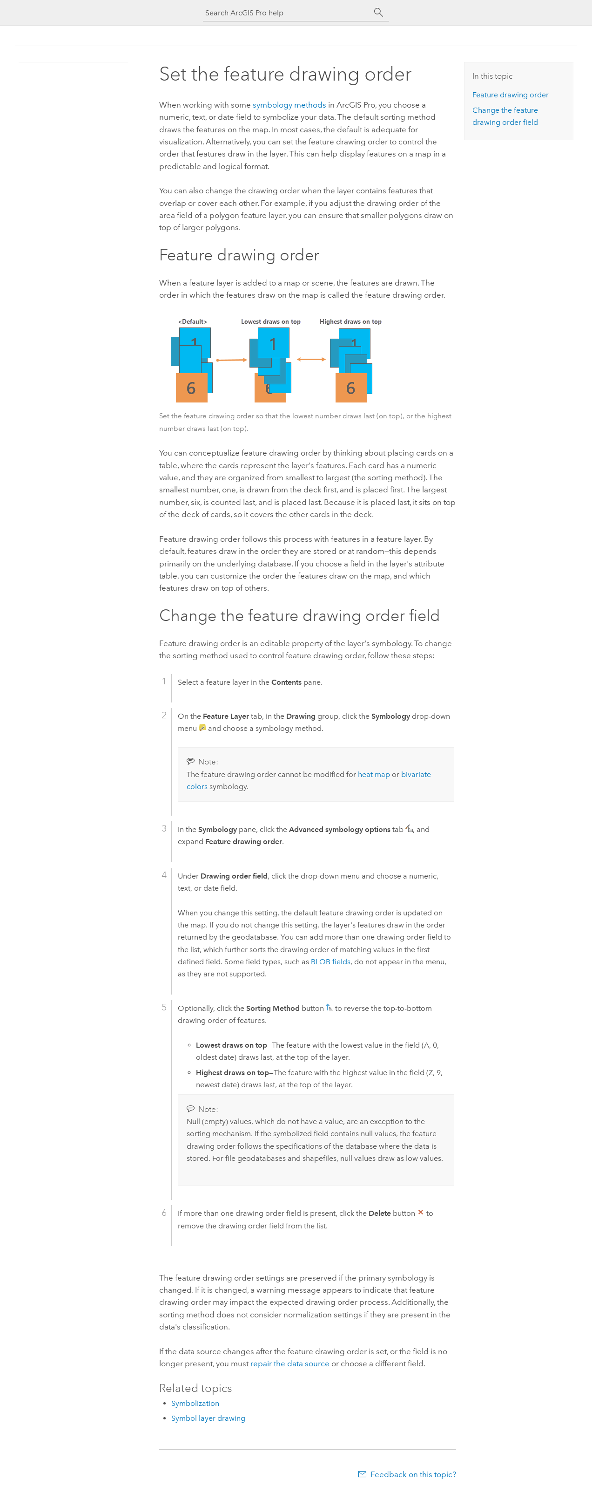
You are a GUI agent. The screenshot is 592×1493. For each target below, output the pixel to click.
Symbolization (195, 1403)
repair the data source (290, 1363)
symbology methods (289, 104)
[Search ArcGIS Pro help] (286, 13)
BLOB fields (330, 961)
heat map (374, 774)
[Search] (378, 12)
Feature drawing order (510, 94)
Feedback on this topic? (413, 1474)
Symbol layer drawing (208, 1418)
